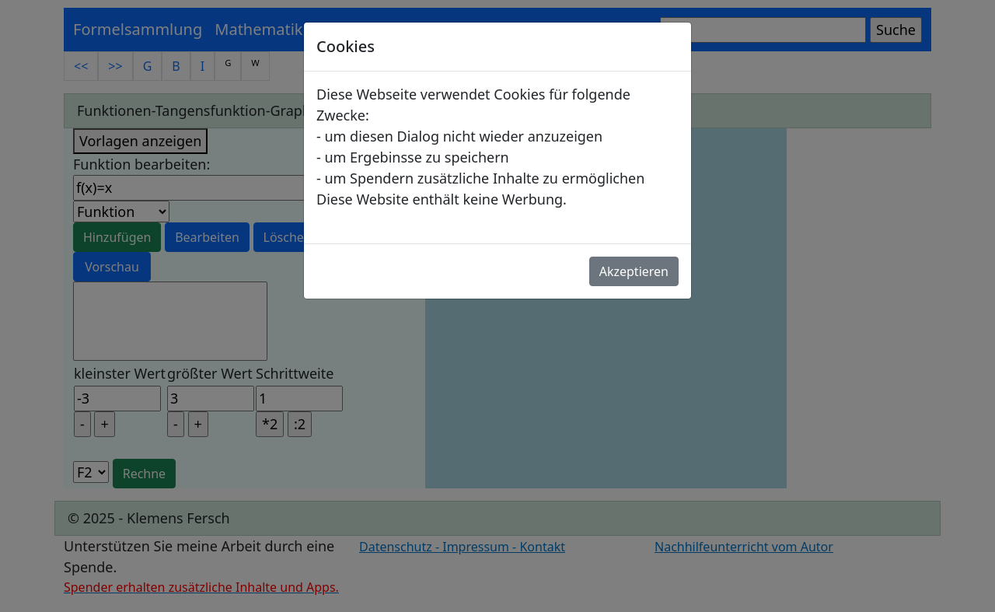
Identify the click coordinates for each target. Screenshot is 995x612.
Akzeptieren (634, 271)
